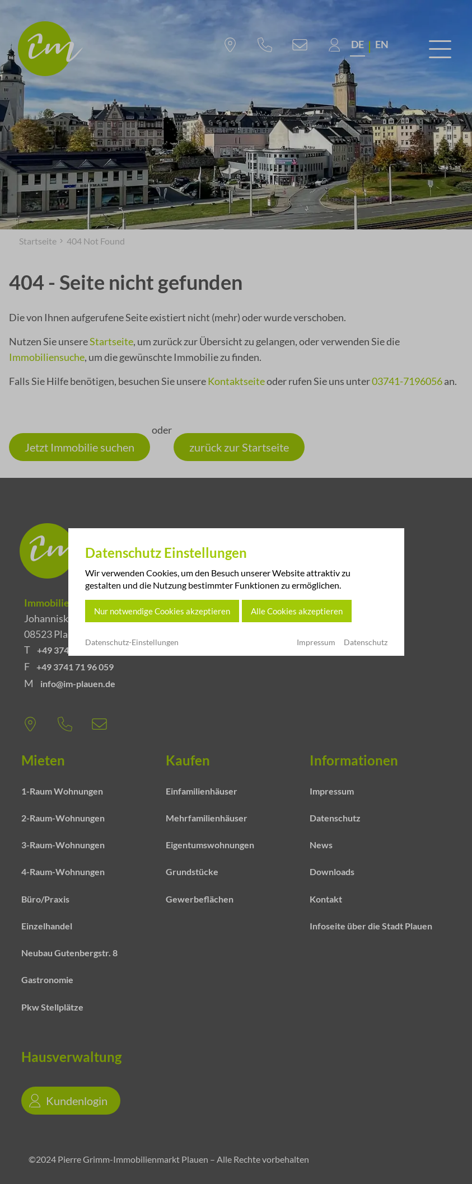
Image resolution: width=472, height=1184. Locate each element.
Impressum (316, 642)
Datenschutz (365, 642)
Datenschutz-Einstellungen (132, 642)
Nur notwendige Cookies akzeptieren (162, 611)
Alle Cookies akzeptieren (297, 611)
